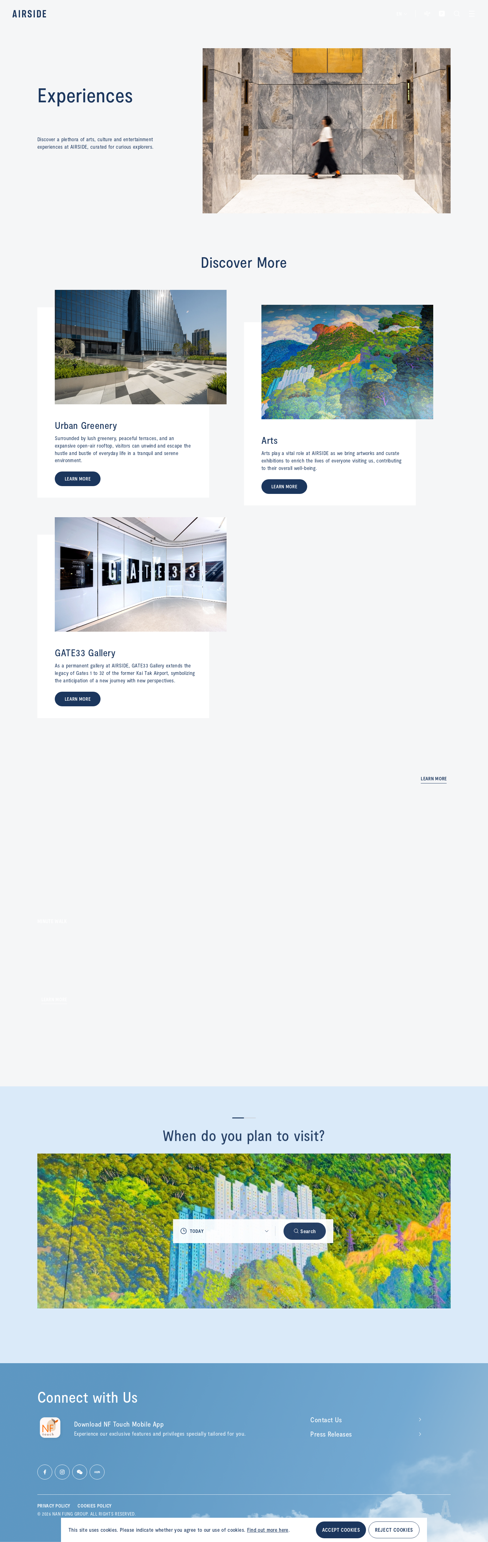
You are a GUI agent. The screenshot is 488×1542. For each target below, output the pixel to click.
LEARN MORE (78, 478)
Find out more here (268, 1529)
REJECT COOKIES (394, 1530)
